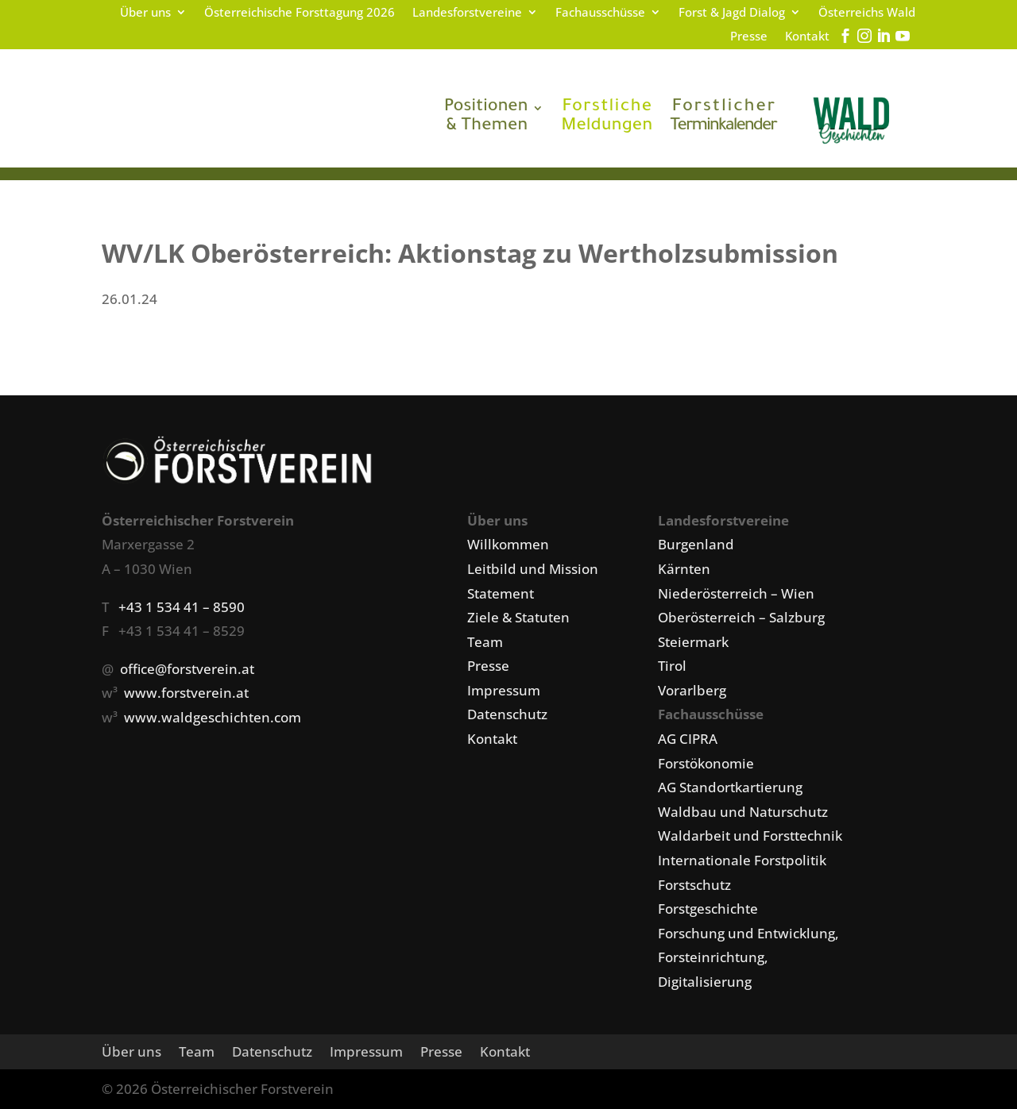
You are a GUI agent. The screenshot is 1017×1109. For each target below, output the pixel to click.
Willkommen (508, 544)
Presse (749, 37)
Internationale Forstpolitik (742, 860)
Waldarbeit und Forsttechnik (750, 835)
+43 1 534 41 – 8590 (181, 607)
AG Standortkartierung (730, 787)
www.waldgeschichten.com (212, 717)
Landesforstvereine (467, 13)
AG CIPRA (687, 739)
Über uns (145, 13)
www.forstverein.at (186, 692)
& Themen (486, 117)
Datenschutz (507, 714)
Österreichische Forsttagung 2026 (299, 13)
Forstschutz (694, 885)
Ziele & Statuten (518, 617)
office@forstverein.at (187, 669)
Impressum (503, 690)
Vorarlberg (692, 690)
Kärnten (684, 569)
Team (485, 642)
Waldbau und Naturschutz (743, 812)
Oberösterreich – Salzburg (741, 617)
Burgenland (696, 544)
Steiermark (693, 642)
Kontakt (807, 37)
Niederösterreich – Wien (736, 593)
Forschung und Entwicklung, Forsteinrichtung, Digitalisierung (748, 957)
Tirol (672, 666)
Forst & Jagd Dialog (732, 13)
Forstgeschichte (708, 908)
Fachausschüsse (600, 13)
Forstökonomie (706, 763)
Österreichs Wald (866, 13)
